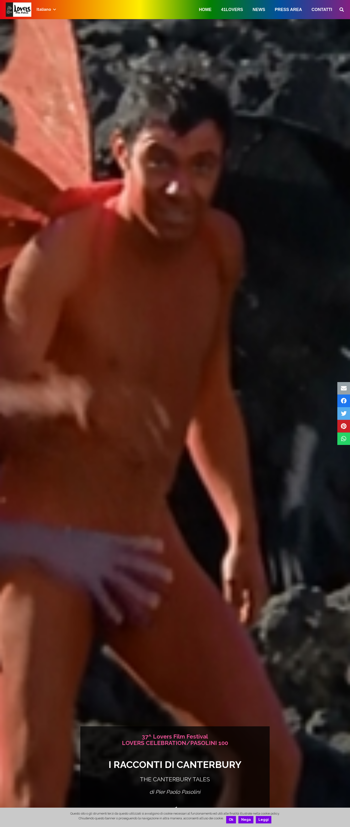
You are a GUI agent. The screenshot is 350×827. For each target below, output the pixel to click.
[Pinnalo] (343, 426)
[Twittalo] (343, 413)
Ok (231, 820)
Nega (246, 820)
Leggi (263, 820)
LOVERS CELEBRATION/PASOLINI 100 (175, 742)
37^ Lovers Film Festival (175, 736)
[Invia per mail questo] (343, 388)
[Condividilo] (343, 400)
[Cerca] (341, 9)
